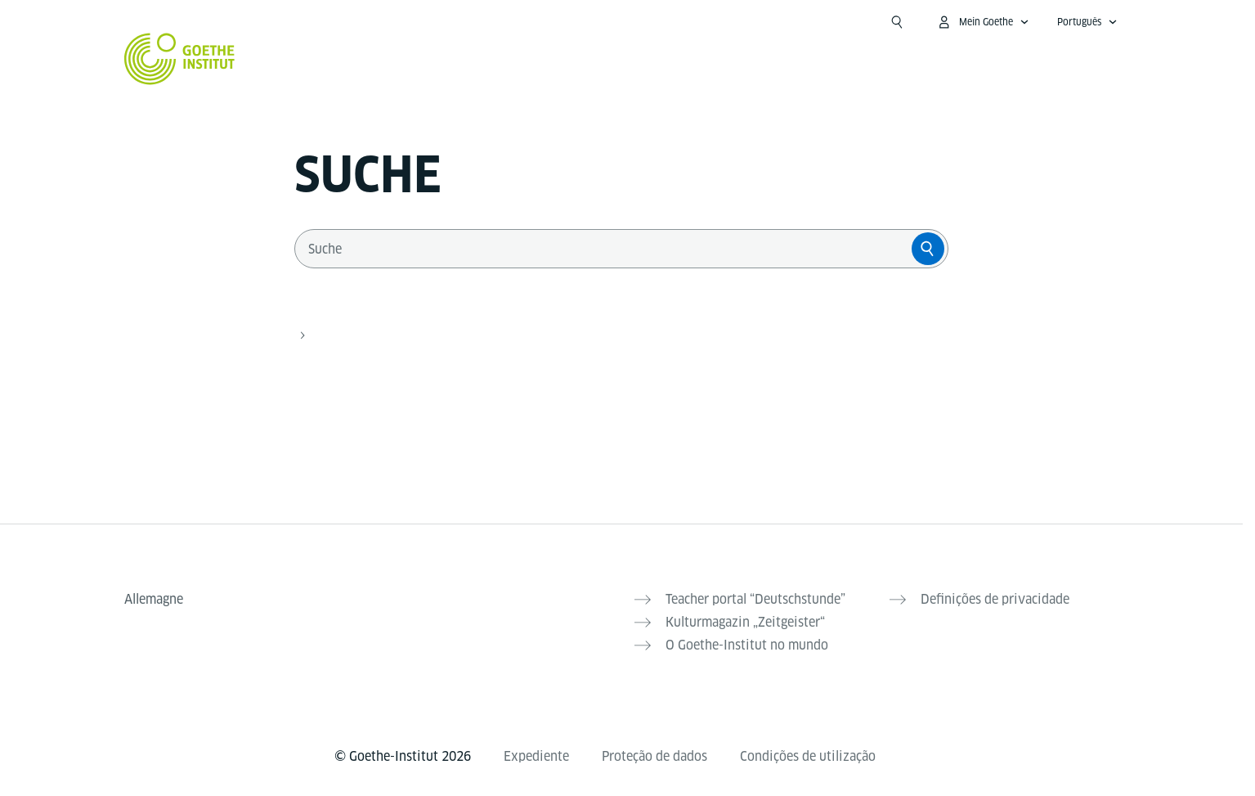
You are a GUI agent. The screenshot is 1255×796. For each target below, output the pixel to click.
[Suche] (928, 248)
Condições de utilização (808, 756)
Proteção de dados (654, 756)
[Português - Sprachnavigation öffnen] (1087, 22)
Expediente (536, 756)
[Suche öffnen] (897, 22)
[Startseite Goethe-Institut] (179, 59)
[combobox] (606, 249)
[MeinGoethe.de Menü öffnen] (982, 22)
